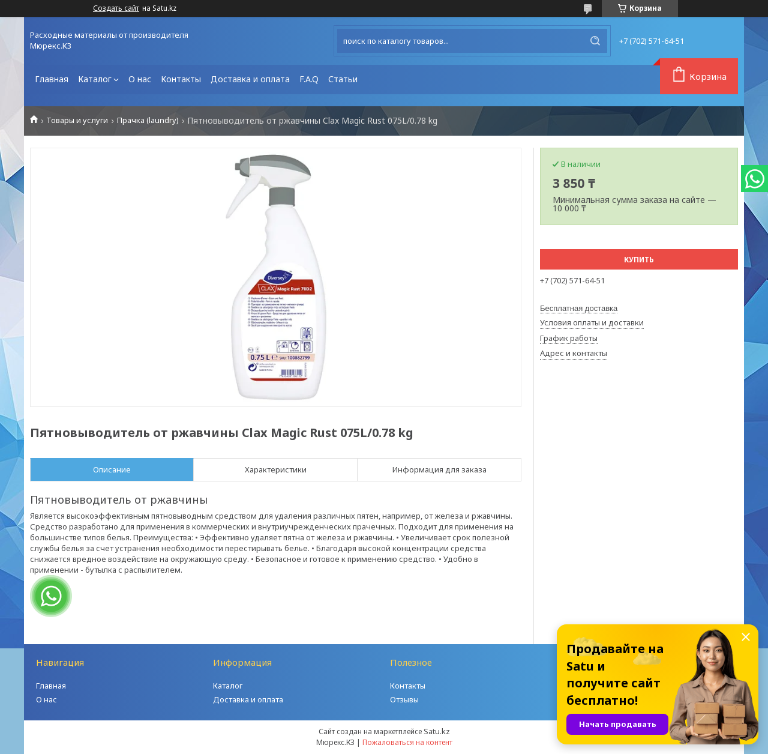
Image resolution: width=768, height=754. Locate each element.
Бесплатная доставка (578, 308)
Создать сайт (116, 8)
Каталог (95, 79)
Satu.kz (437, 731)
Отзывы (404, 699)
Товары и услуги (77, 120)
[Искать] (595, 41)
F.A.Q (309, 79)
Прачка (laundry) (148, 120)
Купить (639, 260)
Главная (51, 79)
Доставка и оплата (250, 79)
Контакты (181, 79)
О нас (139, 79)
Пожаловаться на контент (407, 742)
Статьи (343, 79)
